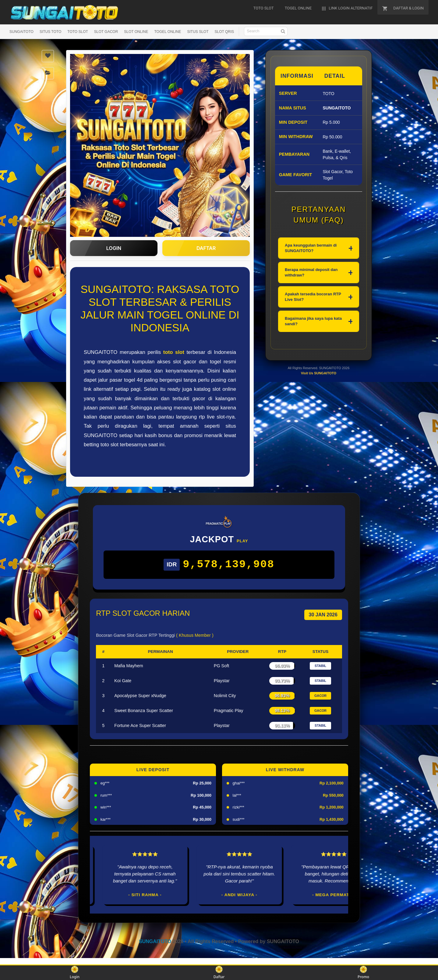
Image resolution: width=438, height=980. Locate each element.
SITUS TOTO (50, 32)
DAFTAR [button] (206, 248)
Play (242, 541)
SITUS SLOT (197, 32)
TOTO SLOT (77, 32)
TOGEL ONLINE (167, 32)
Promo (363, 972)
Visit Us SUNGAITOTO (318, 402)
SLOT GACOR (106, 32)
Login (74, 972)
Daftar (219, 972)
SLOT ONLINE (136, 32)
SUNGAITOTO (21, 32)
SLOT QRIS (224, 32)
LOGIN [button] (113, 248)
